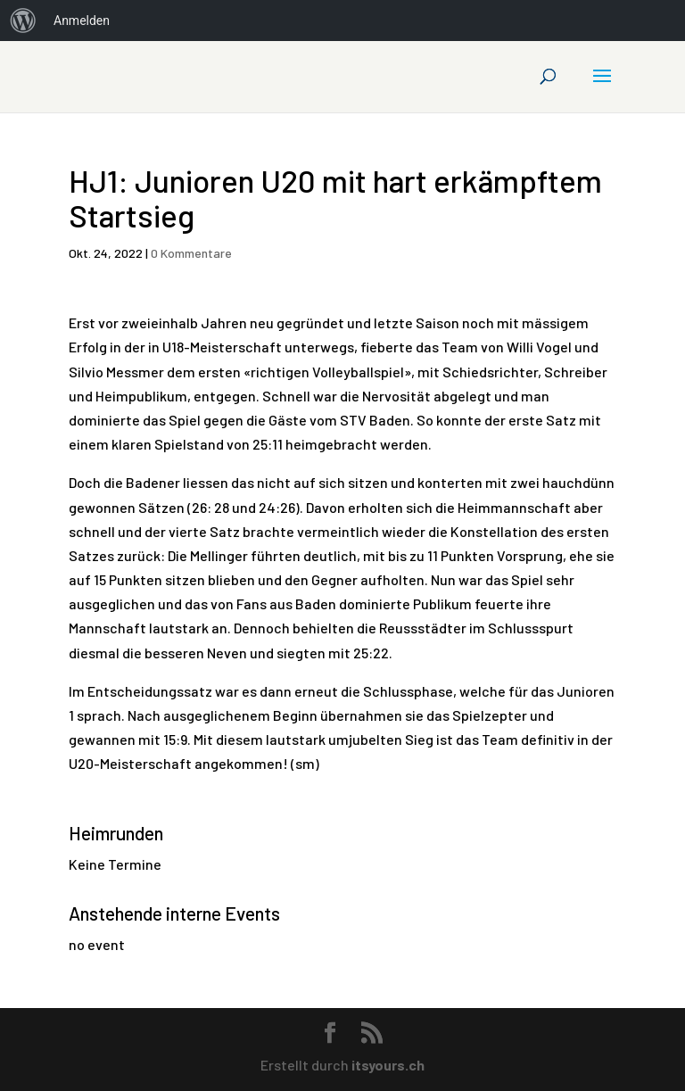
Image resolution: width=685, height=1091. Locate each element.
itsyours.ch (388, 1064)
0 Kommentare (191, 252)
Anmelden (82, 20)
